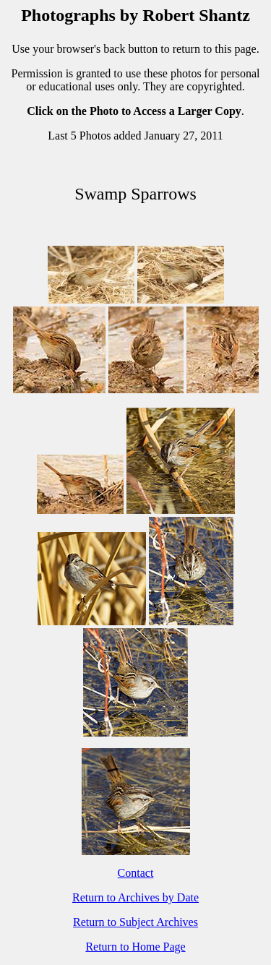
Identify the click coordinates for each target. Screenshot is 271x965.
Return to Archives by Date (135, 897)
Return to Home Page (135, 946)
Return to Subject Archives (135, 922)
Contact (136, 873)
